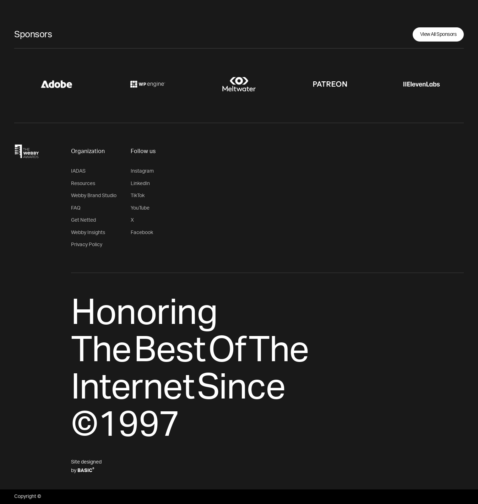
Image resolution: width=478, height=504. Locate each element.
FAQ (76, 208)
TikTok (138, 195)
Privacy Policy (86, 244)
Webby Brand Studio (93, 195)
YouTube (140, 208)
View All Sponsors (438, 34)
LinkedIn (140, 183)
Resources (83, 183)
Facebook (142, 232)
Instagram (142, 171)
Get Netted (83, 220)
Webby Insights (88, 232)
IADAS (78, 171)
